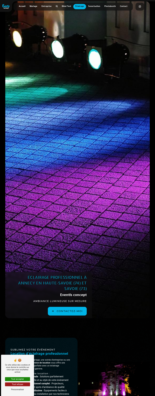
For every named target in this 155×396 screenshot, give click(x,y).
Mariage (33, 7)
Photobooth (110, 7)
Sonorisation (94, 7)
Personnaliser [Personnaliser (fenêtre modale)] (17, 389)
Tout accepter (17, 379)
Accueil (22, 7)
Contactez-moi (67, 311)
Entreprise (47, 7)
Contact (123, 7)
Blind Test (66, 7)
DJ (57, 7)
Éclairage (79, 7)
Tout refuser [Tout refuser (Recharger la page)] (17, 384)
